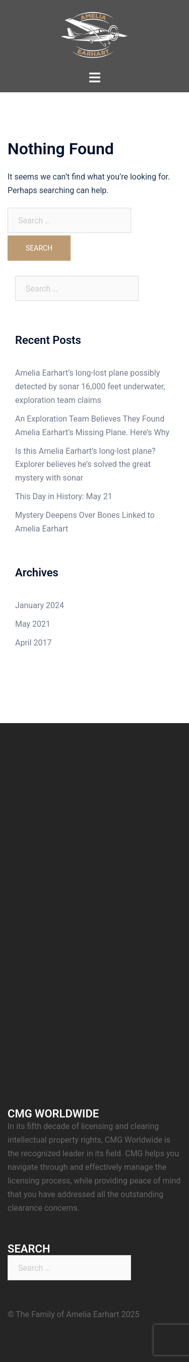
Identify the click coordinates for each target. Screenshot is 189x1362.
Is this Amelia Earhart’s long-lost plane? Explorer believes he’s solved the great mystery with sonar (85, 464)
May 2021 (32, 624)
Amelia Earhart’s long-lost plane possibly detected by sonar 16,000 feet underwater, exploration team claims (90, 386)
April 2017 (33, 642)
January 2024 (39, 605)
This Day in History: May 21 (63, 496)
